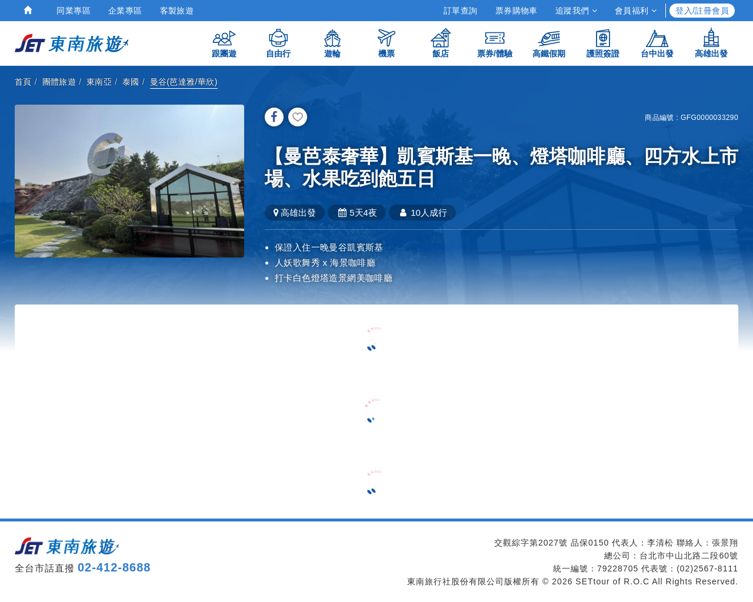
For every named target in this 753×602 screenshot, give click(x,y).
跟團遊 (224, 42)
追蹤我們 (576, 10)
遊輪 (332, 42)
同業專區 (73, 10)
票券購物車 (516, 10)
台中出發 (657, 42)
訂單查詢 (461, 10)
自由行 (278, 42)
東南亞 (99, 81)
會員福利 (636, 10)
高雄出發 (711, 42)
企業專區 (125, 10)
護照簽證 (603, 42)
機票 (386, 42)
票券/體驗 (494, 42)
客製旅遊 (177, 10)
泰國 (130, 81)
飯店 (440, 42)
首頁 (23, 81)
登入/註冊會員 (702, 10)
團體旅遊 (59, 81)
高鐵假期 (548, 42)
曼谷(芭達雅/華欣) (184, 81)
